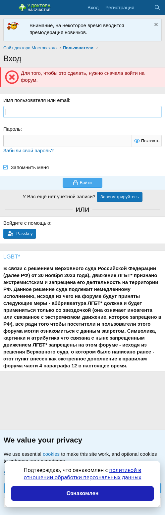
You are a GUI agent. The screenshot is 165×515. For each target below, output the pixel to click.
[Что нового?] (144, 7)
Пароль (12, 129)
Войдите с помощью (26, 223)
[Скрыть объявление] (155, 25)
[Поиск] (157, 7)
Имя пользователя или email (36, 100)
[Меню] (9, 7)
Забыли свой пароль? (28, 150)
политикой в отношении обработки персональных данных (82, 473)
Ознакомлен (83, 493)
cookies (51, 454)
